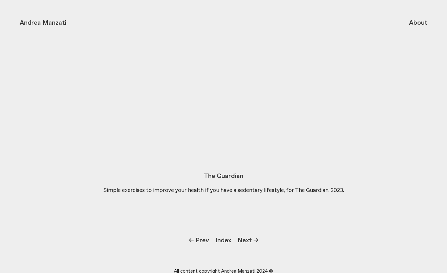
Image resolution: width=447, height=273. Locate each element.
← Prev (199, 241)
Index (223, 241)
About (418, 23)
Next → (248, 241)
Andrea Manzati (43, 23)
